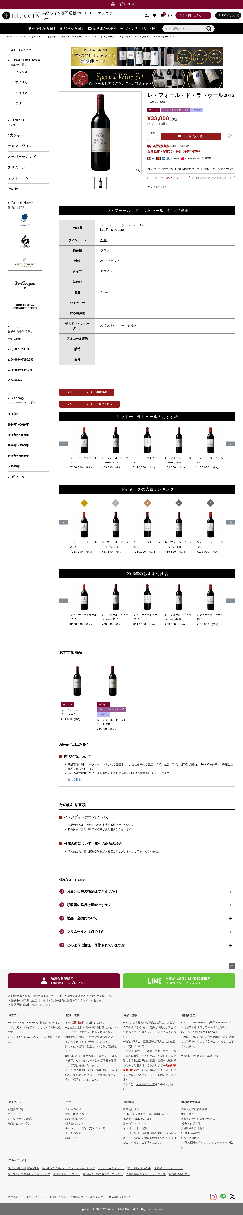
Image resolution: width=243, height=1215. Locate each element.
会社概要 (129, 1102)
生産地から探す (42, 28)
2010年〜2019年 (18, 424)
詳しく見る (74, 779)
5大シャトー (18, 135)
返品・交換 (130, 1015)
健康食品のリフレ (179, 1174)
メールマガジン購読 (20, 1118)
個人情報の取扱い (119, 1196)
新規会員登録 (16, 1109)
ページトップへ (232, 966)
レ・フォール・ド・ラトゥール (117, 36)
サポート (71, 1102)
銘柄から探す (72, 28)
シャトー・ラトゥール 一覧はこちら (89, 404)
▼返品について (145, 1084)
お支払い (13, 1015)
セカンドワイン (20, 146)
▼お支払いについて (30, 1036)
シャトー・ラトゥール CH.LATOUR (79, 36)
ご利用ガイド (73, 1109)
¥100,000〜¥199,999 (20, 359)
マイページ (15, 1102)
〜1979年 (14, 466)
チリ (18, 103)
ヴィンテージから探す (139, 28)
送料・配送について (77, 1114)
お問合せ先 (188, 1015)
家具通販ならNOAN (139, 1168)
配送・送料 (72, 1015)
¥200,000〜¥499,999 (20, 370)
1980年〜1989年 (18, 455)
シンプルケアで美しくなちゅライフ (29, 1174)
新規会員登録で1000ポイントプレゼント (64, 981)
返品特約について (189, 169)
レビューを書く (159, 187)
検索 (209, 28)
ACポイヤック (110, 261)
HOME (10, 36)
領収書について (74, 1123)
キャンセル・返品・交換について (85, 1128)
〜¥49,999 (14, 338)
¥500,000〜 (15, 380)
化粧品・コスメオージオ (168, 1168)
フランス (22, 36)
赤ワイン (106, 271)
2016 (103, 240)
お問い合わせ (58, 1196)
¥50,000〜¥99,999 (19, 349)
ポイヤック (50, 36)
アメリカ (21, 82)
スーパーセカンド (22, 157)
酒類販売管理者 (190, 1102)
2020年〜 (14, 414)
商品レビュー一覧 (18, 1123)
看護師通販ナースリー (66, 1174)
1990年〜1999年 (18, 445)
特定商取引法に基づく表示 (87, 1196)
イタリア (21, 93)
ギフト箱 (18, 477)
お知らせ (70, 1137)
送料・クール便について (219, 169)
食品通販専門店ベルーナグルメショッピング (68, 1168)
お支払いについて (76, 1118)
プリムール (17, 167)
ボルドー (36, 36)
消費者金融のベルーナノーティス (146, 1174)
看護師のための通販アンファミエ (103, 1174)
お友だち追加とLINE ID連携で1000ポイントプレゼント (179, 981)
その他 (13, 189)
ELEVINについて (229, 15)
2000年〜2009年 (18, 435)
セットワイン (18, 178)
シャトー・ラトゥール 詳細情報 (87, 392)
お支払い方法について (160, 169)
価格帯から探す (102, 28)
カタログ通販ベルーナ (111, 1168)
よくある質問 (73, 1132)
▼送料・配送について (89, 1046)
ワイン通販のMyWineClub (23, 1168)
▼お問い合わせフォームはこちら (201, 1055)
